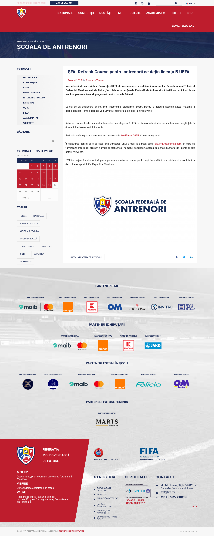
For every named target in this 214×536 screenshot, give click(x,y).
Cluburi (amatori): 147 (107, 499)
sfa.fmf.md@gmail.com (168, 143)
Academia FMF (28, 117)
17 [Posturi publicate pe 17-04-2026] (43, 179)
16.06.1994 (160, 460)
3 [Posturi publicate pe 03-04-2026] (43, 166)
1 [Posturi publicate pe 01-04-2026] (31, 166)
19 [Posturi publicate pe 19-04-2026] (55, 179)
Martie (25, 198)
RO (189, 3)
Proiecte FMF (28, 92)
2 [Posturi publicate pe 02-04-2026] (37, 166)
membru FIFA (146, 460)
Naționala (38, 216)
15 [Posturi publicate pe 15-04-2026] (32, 179)
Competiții (27, 82)
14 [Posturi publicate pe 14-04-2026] (26, 179)
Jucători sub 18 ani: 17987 (107, 518)
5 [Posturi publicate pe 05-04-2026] (55, 166)
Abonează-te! (64, 3)
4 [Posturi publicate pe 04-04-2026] (49, 166)
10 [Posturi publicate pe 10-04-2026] (43, 172)
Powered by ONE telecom (188, 531)
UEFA (22, 107)
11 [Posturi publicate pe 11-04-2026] (49, 172)
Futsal (23, 216)
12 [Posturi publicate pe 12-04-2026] (55, 172)
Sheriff (23, 254)
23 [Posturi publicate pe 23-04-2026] (38, 185)
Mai (49, 198)
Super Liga (39, 254)
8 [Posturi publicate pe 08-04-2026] (31, 172)
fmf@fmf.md (168, 492)
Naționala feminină (29, 231)
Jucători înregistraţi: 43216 (107, 505)
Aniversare (47, 246)
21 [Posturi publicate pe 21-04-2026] (26, 185)
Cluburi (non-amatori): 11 (103, 512)
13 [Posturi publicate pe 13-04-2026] (20, 179)
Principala (22, 42)
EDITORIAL (25, 102)
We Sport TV (26, 261)
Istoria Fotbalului (31, 97)
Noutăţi (34, 42)
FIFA (23, 112)
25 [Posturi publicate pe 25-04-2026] (49, 185)
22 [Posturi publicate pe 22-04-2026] (32, 185)
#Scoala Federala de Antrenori (86, 257)
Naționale (27, 77)
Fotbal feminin (27, 246)
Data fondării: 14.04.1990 (104, 489)
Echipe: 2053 (103, 494)
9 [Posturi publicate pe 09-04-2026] (37, 172)
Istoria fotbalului (29, 224)
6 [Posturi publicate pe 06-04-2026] (20, 172)
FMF (42, 42)
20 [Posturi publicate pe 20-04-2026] (20, 185)
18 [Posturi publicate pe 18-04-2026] (49, 179)
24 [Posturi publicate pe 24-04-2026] (43, 185)
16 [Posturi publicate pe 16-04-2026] (38, 179)
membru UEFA (100, 460)
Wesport (25, 122)
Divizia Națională (28, 239)
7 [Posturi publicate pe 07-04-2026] (25, 172)
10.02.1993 (114, 460)
